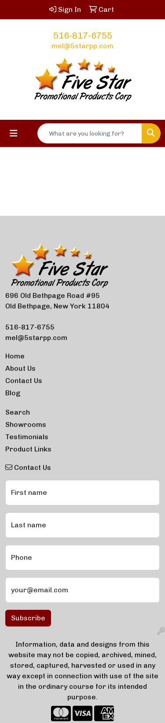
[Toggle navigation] (13, 133)
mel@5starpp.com (82, 46)
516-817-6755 (82, 35)
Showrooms (25, 424)
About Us (20, 368)
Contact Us (23, 380)
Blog (12, 393)
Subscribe (28, 618)
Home (15, 356)
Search (17, 412)
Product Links (28, 449)
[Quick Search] (89, 133)
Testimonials (26, 437)
